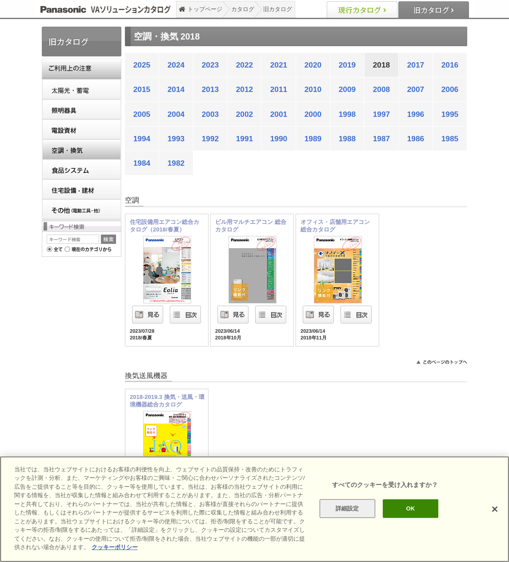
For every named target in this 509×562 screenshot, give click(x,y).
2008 (381, 89)
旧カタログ (277, 9)
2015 (142, 89)
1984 (142, 163)
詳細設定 (347, 508)
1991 (244, 138)
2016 (450, 64)
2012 (244, 89)
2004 (176, 114)
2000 (313, 114)
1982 (176, 163)
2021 (279, 64)
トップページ (205, 9)
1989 (313, 138)
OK (410, 508)
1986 (416, 138)
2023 (210, 64)
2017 (416, 64)
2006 (450, 89)
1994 (142, 138)
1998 (347, 114)
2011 (279, 89)
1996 (416, 114)
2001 (279, 114)
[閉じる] (495, 509)
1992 (210, 138)
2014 (176, 89)
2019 (347, 64)
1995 (450, 114)
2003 (210, 114)
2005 (142, 114)
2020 (313, 64)
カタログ (242, 9)
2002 (244, 114)
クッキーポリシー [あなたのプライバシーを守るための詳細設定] (115, 547)
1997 (381, 114)
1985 (450, 138)
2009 (347, 89)
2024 (176, 64)
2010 (313, 89)
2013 (210, 89)
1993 (176, 138)
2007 (416, 89)
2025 (142, 64)
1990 (279, 138)
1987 (381, 138)
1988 (347, 138)
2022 (244, 64)
